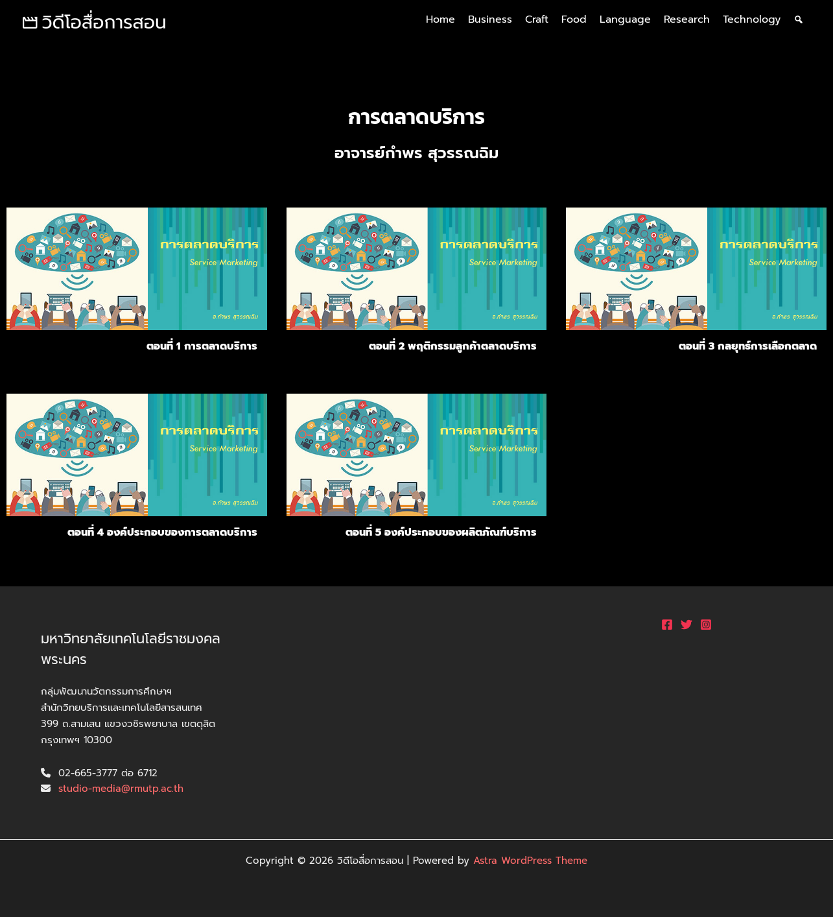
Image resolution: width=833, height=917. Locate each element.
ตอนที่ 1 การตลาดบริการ (202, 346)
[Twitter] (686, 624)
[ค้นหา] (798, 19)
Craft (536, 19)
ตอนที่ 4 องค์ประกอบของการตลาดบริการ (162, 532)
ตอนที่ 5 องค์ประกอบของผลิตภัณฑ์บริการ (441, 532)
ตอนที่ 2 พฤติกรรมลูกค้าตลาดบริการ (453, 346)
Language (625, 19)
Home (440, 19)
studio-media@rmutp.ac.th (120, 788)
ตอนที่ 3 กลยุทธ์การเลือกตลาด (748, 346)
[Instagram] (706, 624)
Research (687, 19)
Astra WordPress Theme (530, 860)
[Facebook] (667, 624)
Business (490, 19)
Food (574, 19)
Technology (751, 19)
